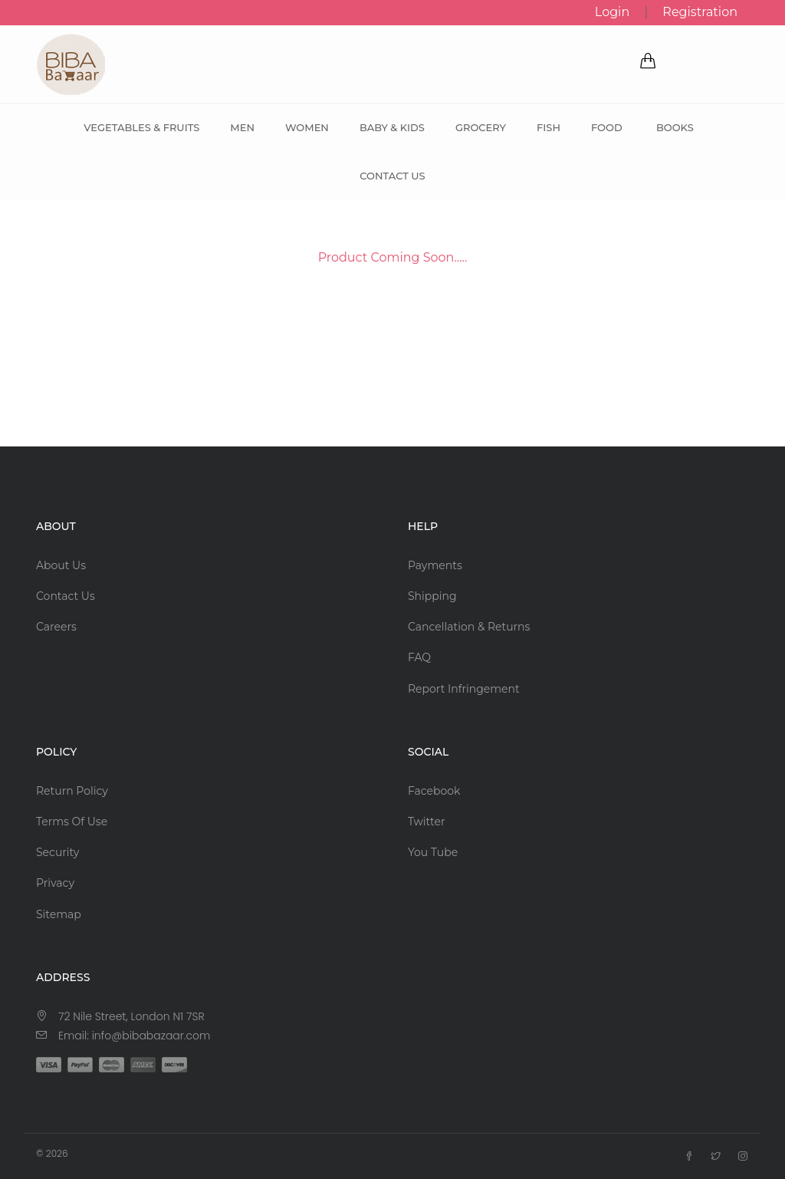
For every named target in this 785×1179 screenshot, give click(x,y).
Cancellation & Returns (469, 627)
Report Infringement (464, 689)
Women (307, 127)
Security (57, 852)
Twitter (426, 821)
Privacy (55, 883)
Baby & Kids (392, 127)
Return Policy (72, 791)
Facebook (434, 791)
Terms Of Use (71, 821)
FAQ (419, 657)
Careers (56, 627)
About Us (61, 565)
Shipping (432, 596)
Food (606, 127)
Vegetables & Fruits (141, 127)
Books (675, 127)
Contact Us (392, 176)
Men (242, 127)
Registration (699, 12)
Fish (548, 127)
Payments (435, 565)
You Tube (433, 852)
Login (612, 12)
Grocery (480, 127)
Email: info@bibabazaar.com (134, 1035)
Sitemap (58, 914)
